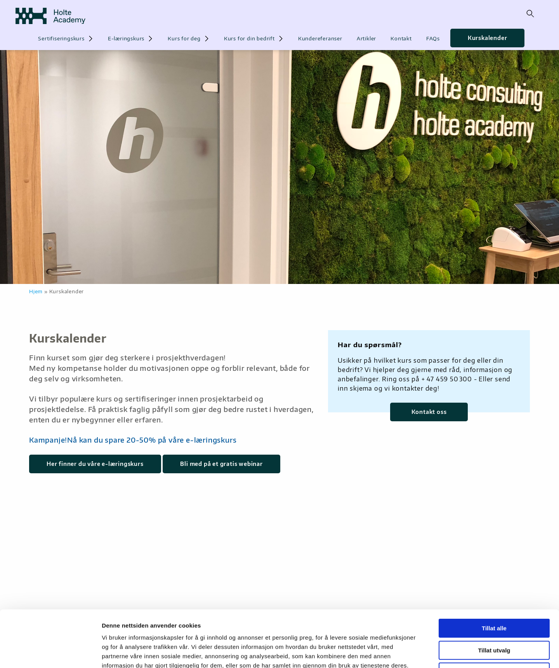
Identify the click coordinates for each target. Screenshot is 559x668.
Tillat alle (494, 575)
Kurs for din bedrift (249, 38)
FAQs (433, 38)
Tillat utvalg (494, 597)
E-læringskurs (126, 38)
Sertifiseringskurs (61, 38)
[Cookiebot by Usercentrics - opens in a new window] (50, 653)
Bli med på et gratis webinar (221, 463)
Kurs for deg (184, 38)
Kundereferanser (320, 38)
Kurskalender (487, 38)
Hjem (36, 291)
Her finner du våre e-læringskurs (95, 463)
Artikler (366, 38)
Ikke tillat (494, 619)
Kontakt (401, 38)
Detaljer (413, 652)
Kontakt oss (429, 411)
